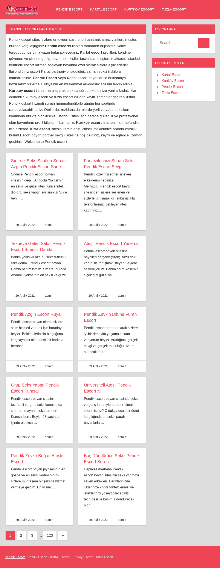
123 (50, 535)
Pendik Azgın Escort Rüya (36, 314)
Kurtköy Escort (139, 9)
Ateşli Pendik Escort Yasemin (112, 243)
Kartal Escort (103, 9)
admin (49, 225)
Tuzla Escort (174, 9)
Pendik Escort (69, 9)
